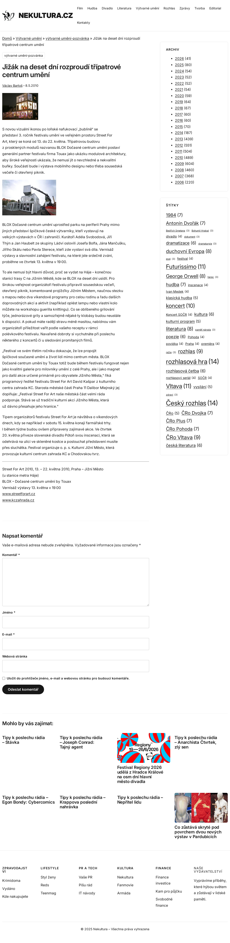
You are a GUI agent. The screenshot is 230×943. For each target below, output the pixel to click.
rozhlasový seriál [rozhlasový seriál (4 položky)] (181, 378)
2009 (179, 164)
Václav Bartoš (12, 85)
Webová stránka (14, 656)
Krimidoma (11, 880)
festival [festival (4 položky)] (185, 258)
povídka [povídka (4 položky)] (174, 343)
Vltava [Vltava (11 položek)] (178, 386)
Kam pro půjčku (169, 891)
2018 (179, 108)
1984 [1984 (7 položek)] (174, 215)
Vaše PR (85, 877)
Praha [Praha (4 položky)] (192, 343)
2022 (179, 83)
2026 (179, 58)
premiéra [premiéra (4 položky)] (210, 343)
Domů (7, 38)
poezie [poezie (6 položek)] (176, 337)
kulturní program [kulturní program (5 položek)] (183, 321)
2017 (179, 114)
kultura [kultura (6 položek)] (204, 314)
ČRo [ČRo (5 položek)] (172, 413)
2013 (179, 139)
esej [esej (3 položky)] (170, 259)
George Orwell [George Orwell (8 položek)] (186, 276)
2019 (179, 102)
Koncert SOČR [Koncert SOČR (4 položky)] (179, 314)
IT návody (87, 893)
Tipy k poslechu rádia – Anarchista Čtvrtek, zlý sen (196, 742)
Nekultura (125, 877)
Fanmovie (125, 885)
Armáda (123, 893)
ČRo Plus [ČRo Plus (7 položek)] (179, 421)
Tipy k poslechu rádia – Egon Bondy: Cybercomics (28, 800)
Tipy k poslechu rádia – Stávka (23, 740)
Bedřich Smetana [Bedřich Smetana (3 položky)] (178, 231)
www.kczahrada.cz (18, 500)
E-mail (8, 634)
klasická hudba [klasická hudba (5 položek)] (182, 298)
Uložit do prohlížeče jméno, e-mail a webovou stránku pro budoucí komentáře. (68, 678)
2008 (179, 170)
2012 (179, 145)
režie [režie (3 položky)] (171, 352)
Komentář (11, 555)
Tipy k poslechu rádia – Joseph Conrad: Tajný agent (81, 742)
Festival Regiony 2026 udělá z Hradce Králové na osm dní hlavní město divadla (140, 774)
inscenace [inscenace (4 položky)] (198, 285)
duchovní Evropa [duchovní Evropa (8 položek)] (189, 251)
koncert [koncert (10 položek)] (180, 306)
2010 (179, 158)
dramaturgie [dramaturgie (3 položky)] (207, 244)
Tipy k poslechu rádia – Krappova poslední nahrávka (82, 802)
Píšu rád (85, 885)
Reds (45, 885)
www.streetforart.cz (18, 494)
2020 (179, 96)
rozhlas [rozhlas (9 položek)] (190, 351)
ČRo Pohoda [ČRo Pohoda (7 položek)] (182, 429)
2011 (178, 151)
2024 (179, 71)
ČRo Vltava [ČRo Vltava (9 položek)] (183, 437)
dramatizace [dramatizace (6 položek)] (181, 243)
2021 (179, 89)
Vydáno (8, 889)
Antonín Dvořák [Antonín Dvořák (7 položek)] (186, 223)
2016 (179, 120)
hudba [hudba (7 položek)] (176, 285)
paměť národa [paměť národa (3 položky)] (205, 330)
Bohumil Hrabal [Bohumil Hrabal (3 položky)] (202, 231)
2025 (179, 65)
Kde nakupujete (15, 896)
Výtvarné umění (29, 38)
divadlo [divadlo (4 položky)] (174, 236)
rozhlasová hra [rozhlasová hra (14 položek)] (192, 361)
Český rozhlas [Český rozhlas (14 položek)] (192, 403)
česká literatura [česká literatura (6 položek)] (184, 445)
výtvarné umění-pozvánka (67, 38)
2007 (179, 176)
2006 (179, 182)
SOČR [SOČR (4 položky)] (205, 378)
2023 (179, 77)
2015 (179, 127)
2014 (179, 133)
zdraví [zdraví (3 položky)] (172, 395)
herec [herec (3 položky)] (213, 277)
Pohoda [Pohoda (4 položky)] (196, 337)
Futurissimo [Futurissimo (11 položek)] (186, 267)
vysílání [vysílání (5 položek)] (202, 387)
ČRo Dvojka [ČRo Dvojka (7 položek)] (197, 413)
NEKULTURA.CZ (46, 15)
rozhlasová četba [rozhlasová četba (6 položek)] (186, 371)
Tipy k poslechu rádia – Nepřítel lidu (140, 800)
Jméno (8, 612)
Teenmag (48, 893)
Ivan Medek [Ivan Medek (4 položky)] (177, 291)
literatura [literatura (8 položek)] (179, 328)
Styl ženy (48, 877)
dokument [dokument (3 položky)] (192, 237)
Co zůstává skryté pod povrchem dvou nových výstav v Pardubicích (198, 832)
